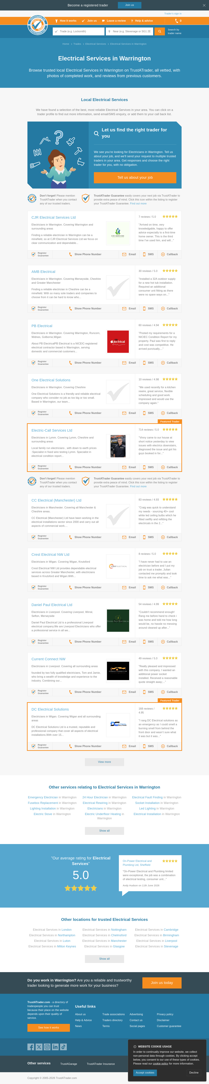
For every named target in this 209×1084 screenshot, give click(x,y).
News (78, 1026)
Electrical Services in (52, 929)
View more (104, 762)
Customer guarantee (169, 1026)
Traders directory (112, 1020)
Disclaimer (163, 1020)
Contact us (136, 1020)
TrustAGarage (68, 1064)
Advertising (136, 1014)
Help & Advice (83, 1020)
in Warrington (52, 797)
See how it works (48, 1027)
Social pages (137, 1026)
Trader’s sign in (173, 13)
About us (80, 1014)
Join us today (162, 983)
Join (129, 5)
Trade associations (113, 1014)
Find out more (138, 203)
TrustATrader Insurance (101, 1064)
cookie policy (160, 1063)
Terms (106, 1026)
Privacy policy (165, 1014)
